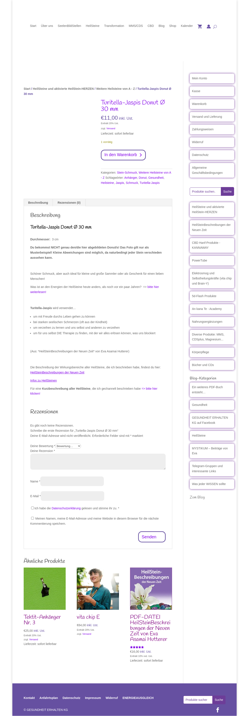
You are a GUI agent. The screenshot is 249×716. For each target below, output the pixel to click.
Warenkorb (199, 104)
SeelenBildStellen (69, 26)
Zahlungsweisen (203, 129)
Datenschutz (200, 155)
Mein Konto (199, 78)
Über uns (47, 26)
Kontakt (29, 698)
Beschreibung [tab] (38, 203)
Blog (162, 26)
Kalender (187, 26)
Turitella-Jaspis (150, 183)
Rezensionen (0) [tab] (69, 203)
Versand (110, 128)
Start (33, 26)
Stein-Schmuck (127, 173)
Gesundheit (156, 178)
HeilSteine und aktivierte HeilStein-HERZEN (63, 88)
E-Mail (35, 496)
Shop (172, 26)
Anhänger (130, 178)
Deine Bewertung (42, 446)
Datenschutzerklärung (66, 508)
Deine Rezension (42, 451)
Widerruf (197, 142)
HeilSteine (93, 26)
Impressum (93, 698)
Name (35, 482)
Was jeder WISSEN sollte (209, 484)
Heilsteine (107, 183)
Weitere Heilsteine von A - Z (115, 88)
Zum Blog (197, 497)
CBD (151, 26)
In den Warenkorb (121, 155)
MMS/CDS (136, 26)
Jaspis (120, 183)
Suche (227, 191)
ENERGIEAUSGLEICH (138, 698)
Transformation (114, 26)
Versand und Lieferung (207, 116)
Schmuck (132, 183)
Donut (143, 178)
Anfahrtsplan (48, 698)
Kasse (196, 91)
